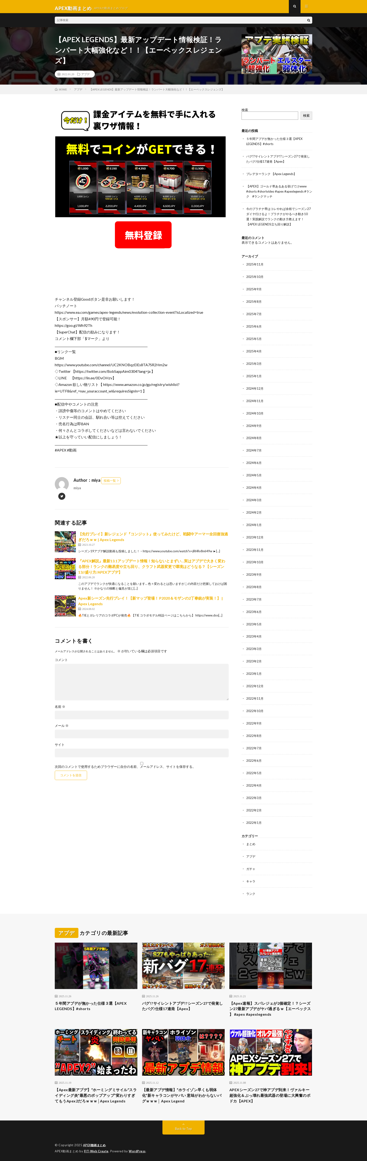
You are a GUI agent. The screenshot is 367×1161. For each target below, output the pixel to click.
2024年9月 (254, 423)
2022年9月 (254, 716)
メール (62, 729)
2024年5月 (254, 472)
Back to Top (183, 1128)
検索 (245, 113)
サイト (60, 748)
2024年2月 (254, 509)
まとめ (251, 834)
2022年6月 (254, 752)
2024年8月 (254, 435)
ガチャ (251, 859)
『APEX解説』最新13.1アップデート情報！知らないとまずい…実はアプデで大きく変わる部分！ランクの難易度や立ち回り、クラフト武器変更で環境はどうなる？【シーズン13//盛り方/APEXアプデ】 (151, 570)
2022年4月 (254, 777)
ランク (251, 883)
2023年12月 (255, 533)
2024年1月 (254, 521)
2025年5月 (254, 338)
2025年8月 (254, 301)
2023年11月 (255, 545)
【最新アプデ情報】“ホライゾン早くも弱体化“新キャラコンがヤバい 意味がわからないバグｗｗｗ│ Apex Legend (182, 1088)
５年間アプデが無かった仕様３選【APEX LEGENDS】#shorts (95, 996)
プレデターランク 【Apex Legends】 (273, 176)
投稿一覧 (110, 484)
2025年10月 (255, 277)
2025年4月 (254, 350)
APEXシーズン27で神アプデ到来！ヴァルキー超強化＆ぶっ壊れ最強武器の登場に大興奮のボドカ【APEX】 (270, 1088)
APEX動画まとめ (95, 1144)
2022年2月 (254, 801)
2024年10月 (255, 411)
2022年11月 (255, 691)
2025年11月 (255, 265)
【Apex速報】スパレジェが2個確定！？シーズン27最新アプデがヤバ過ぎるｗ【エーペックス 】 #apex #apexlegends (270, 999)
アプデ (85, 77)
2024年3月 (254, 496)
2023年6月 (254, 606)
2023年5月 (254, 618)
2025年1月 (254, 375)
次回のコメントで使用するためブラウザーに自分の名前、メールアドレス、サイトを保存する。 (125, 770)
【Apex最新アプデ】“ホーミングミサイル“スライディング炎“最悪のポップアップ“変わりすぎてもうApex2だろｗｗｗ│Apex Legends (93, 1091)
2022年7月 (254, 740)
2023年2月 (254, 655)
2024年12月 (255, 387)
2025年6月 (254, 326)
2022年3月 (254, 789)
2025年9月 (254, 289)
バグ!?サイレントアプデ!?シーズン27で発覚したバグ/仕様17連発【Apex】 (182, 996)
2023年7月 (254, 594)
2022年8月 (254, 728)
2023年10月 (255, 557)
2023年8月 (254, 582)
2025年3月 (254, 362)
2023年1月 (254, 667)
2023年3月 (254, 643)
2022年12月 (255, 679)
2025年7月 (254, 314)
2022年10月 (255, 704)
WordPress (138, 1150)
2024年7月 (254, 448)
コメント (61, 663)
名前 (60, 710)
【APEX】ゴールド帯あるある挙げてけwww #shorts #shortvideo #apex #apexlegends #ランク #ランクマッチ (279, 193)
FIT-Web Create (96, 1150)
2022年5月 (254, 764)
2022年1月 (254, 813)
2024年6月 (254, 460)
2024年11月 (255, 399)
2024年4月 (254, 484)
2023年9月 (254, 569)
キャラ (251, 871)
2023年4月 (254, 630)
